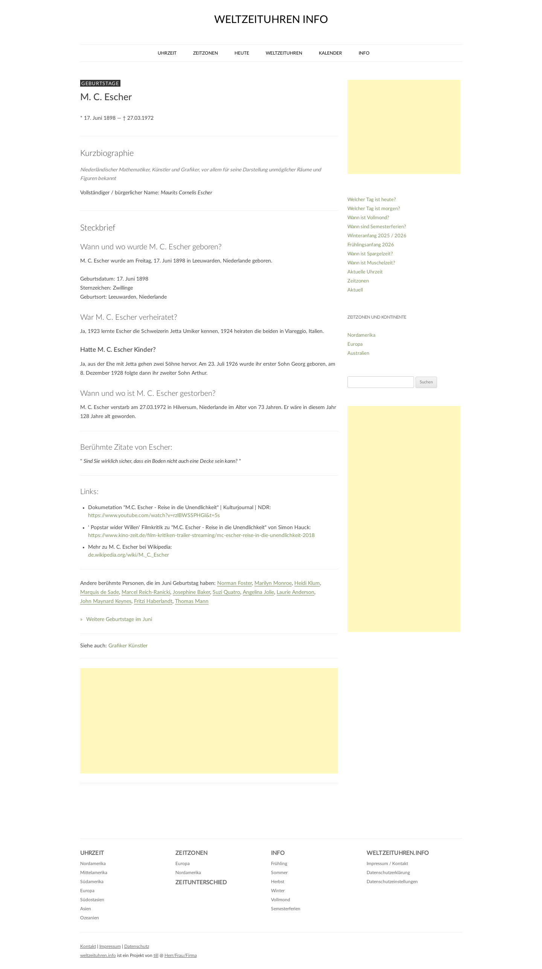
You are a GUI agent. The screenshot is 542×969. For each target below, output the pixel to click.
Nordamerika (361, 335)
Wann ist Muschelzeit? (371, 263)
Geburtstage (100, 83)
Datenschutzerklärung (388, 872)
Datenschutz (136, 946)
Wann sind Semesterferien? (376, 226)
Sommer (279, 872)
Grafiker (117, 646)
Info (364, 53)
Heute (241, 53)
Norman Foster (234, 583)
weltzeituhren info (271, 19)
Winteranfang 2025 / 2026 (376, 235)
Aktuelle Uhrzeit (365, 272)
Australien (358, 353)
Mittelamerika (93, 872)
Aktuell (355, 290)
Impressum (110, 946)
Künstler (138, 646)
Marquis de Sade (99, 592)
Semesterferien (285, 908)
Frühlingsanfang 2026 (370, 245)
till (156, 955)
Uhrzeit (167, 53)
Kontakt (88, 946)
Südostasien (92, 899)
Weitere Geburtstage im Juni (119, 619)
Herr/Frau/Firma (180, 955)
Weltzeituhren (284, 53)
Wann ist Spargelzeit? (370, 254)
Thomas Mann (192, 601)
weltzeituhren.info (98, 955)
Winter (278, 890)
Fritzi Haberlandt (153, 601)
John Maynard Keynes (105, 601)
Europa (354, 344)
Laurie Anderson (295, 592)
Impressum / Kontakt (387, 863)
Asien (85, 908)
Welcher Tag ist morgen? (373, 208)
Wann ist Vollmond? (368, 217)
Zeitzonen (205, 53)
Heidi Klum (307, 583)
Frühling (279, 863)
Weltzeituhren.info (398, 853)
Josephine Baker (191, 592)
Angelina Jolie (258, 592)
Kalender (330, 53)
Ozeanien (89, 918)
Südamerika (92, 881)
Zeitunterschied (201, 882)
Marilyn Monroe (273, 583)
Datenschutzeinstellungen (392, 881)
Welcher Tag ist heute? (371, 199)
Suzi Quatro (226, 592)
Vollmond (280, 899)
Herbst (277, 881)
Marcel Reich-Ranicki (146, 592)
